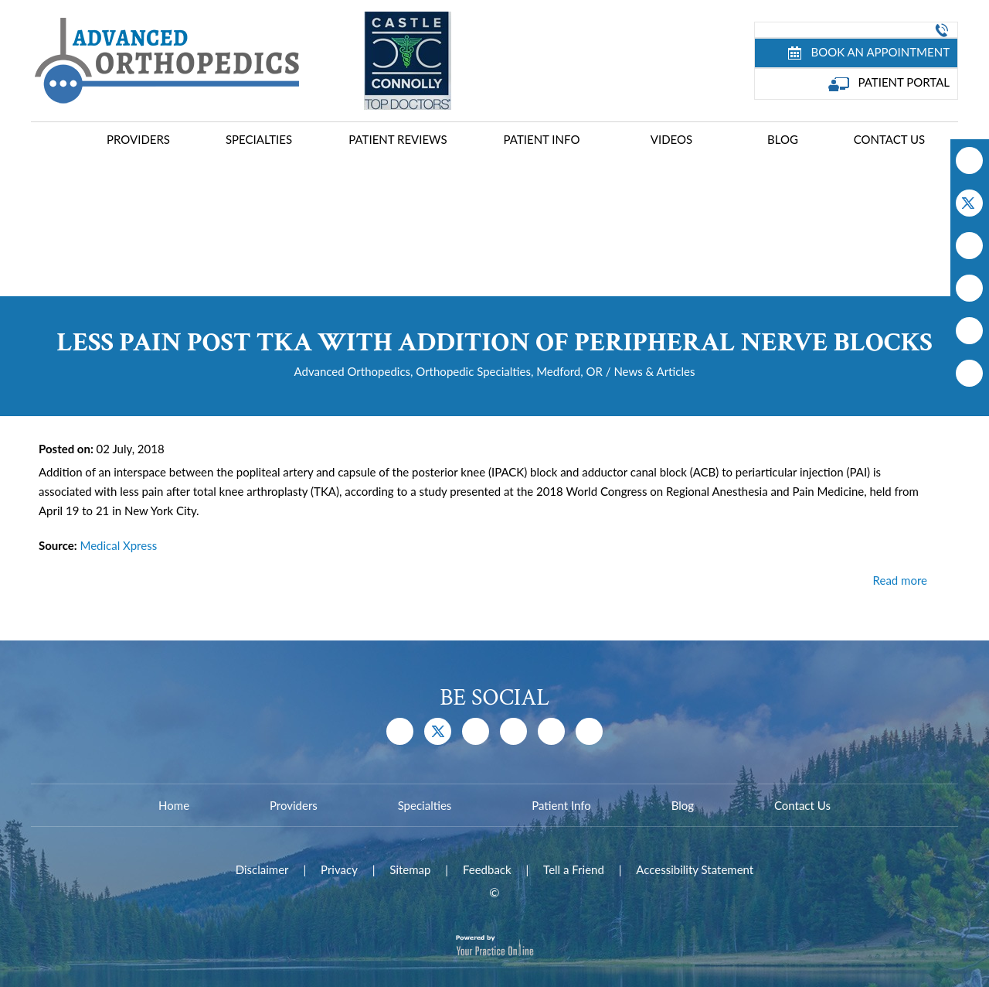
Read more (900, 580)
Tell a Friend (573, 869)
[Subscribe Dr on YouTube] (969, 245)
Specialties (259, 139)
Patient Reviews (397, 139)
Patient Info (542, 139)
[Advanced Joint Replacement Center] (165, 59)
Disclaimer (262, 869)
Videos (671, 139)
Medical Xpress (118, 545)
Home (58, 141)
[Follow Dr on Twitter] (969, 203)
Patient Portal (889, 83)
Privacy (339, 869)
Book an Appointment (869, 52)
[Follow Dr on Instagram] (969, 288)
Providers (138, 139)
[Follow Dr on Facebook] (969, 160)
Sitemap (409, 869)
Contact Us (889, 139)
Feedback (487, 869)
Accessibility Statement (694, 869)
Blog (782, 139)
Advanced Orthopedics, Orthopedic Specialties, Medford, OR (448, 371)
